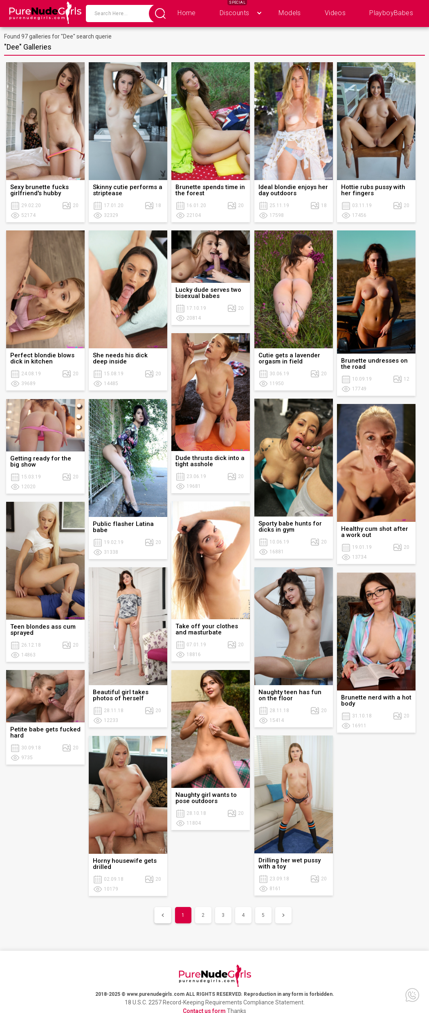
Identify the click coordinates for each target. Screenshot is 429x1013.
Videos (335, 13)
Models (290, 13)
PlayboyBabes (391, 13)
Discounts (234, 13)
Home (186, 13)
